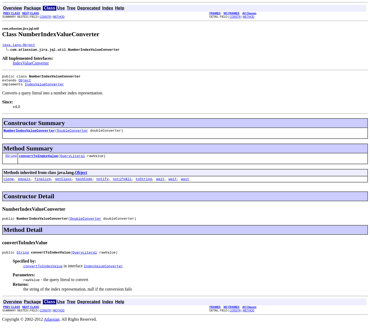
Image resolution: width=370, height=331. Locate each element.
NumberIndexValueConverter (29, 134)
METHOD (59, 16)
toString (143, 184)
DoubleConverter (72, 134)
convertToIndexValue (38, 160)
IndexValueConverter (31, 64)
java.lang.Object (18, 45)
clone (8, 184)
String (11, 160)
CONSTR (45, 16)
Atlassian (52, 326)
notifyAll (122, 184)
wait (160, 184)
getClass (63, 184)
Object (25, 82)
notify (102, 184)
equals (24, 184)
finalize (42, 184)
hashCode (84, 184)
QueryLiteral (72, 160)
